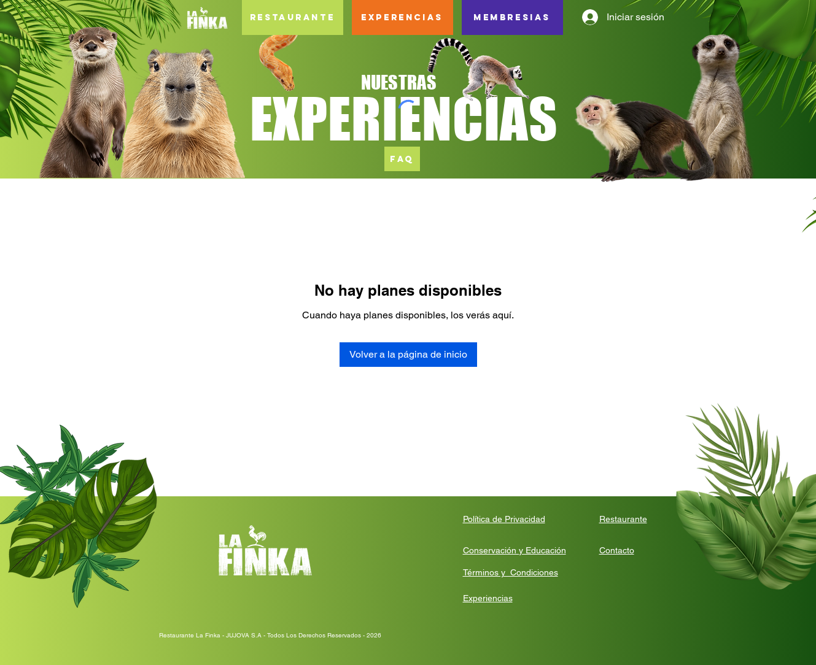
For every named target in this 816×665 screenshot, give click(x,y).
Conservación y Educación (514, 550)
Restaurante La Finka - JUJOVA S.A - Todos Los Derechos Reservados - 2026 (270, 635)
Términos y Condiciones (510, 572)
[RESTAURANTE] (292, 17)
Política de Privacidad (504, 519)
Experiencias (488, 598)
